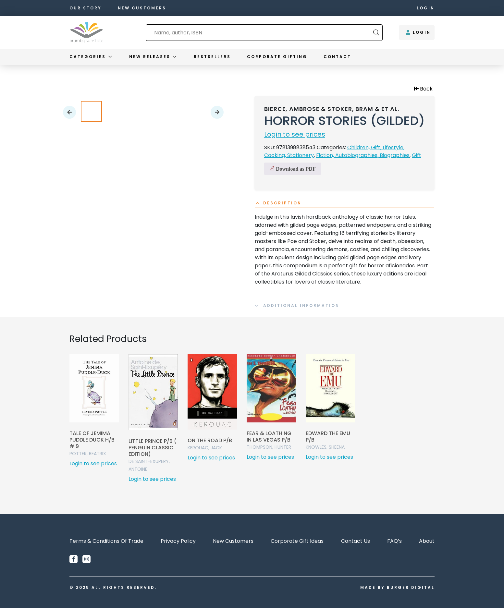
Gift (416, 155)
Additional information (301, 305)
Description (282, 203)
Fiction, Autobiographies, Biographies (363, 155)
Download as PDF (292, 169)
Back (423, 88)
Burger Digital (411, 587)
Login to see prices (294, 134)
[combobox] (260, 32)
